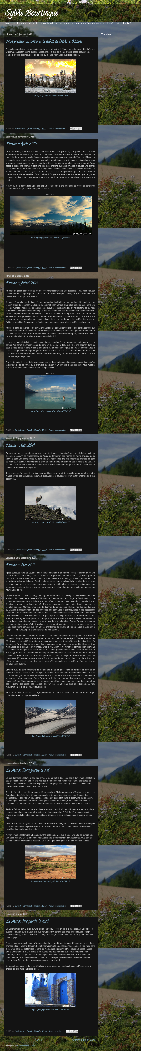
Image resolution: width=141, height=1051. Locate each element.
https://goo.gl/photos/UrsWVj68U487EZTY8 (50, 736)
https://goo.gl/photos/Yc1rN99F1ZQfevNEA (50, 237)
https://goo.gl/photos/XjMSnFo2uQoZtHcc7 (50, 881)
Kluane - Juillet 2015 (22, 284)
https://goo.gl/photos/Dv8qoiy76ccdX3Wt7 (50, 95)
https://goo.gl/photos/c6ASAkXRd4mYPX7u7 (51, 411)
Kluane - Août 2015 (21, 144)
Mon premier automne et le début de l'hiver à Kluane (44, 42)
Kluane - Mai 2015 (20, 566)
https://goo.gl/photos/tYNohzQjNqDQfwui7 (51, 522)
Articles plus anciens (83, 1040)
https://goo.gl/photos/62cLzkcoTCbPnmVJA (50, 1009)
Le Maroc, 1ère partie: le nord (27, 922)
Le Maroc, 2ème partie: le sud (27, 771)
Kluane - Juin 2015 (20, 446)
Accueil (39, 1040)
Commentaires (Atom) (26, 1046)
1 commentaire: (55, 1031)
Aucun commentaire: (57, 128)
